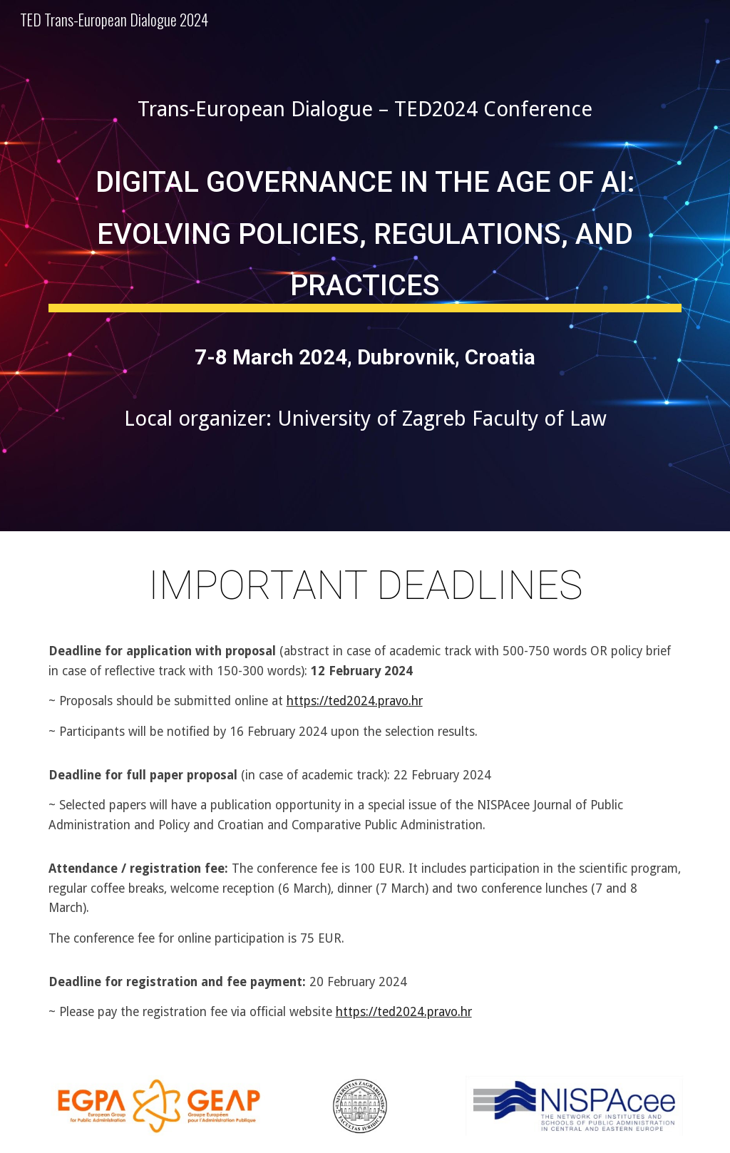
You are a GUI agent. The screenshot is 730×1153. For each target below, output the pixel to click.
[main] (365, 109)
